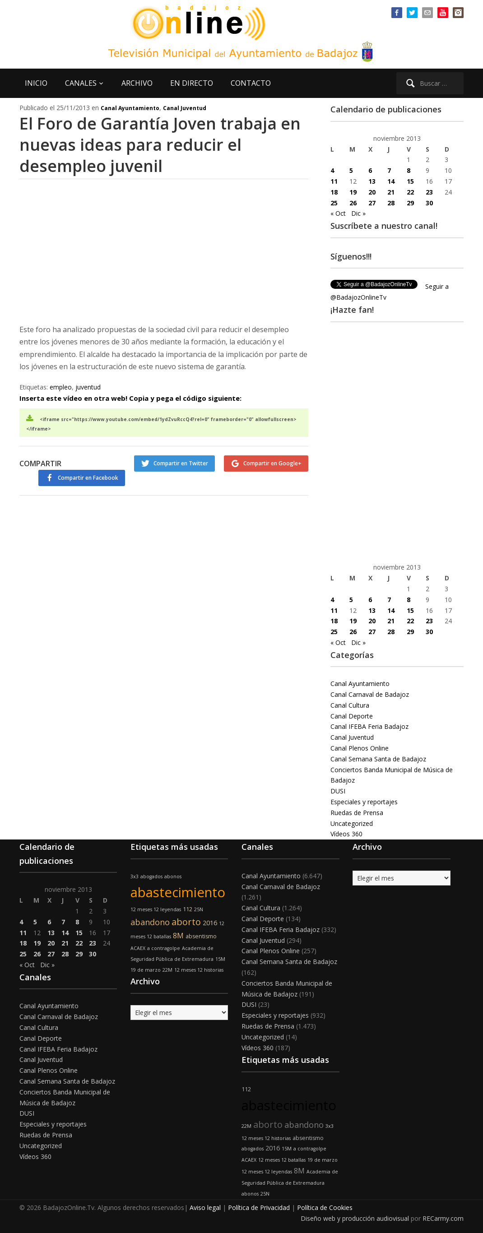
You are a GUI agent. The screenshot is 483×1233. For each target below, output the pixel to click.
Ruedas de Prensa (356, 812)
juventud (88, 387)
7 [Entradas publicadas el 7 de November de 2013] (389, 170)
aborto (186, 922)
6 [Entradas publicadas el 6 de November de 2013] (370, 170)
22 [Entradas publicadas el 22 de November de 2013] (410, 192)
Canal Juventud (184, 108)
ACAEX (137, 948)
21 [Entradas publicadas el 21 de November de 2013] (391, 192)
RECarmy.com (443, 1218)
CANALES (81, 83)
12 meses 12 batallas (282, 1160)
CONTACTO (251, 83)
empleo (61, 387)
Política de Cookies (325, 1207)
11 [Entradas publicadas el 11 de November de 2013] (334, 181)
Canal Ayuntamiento (130, 108)
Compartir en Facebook (88, 478)
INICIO (36, 83)
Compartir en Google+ (272, 463)
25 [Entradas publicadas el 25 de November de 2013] (334, 203)
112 (187, 909)
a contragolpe (163, 948)
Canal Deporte (351, 716)
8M (178, 936)
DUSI (337, 791)
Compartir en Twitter (180, 463)
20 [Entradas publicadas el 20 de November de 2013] (372, 192)
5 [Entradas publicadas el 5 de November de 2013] (351, 170)
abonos (172, 876)
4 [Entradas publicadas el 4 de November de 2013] (332, 170)
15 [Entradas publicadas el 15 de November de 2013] (410, 181)
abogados (151, 876)
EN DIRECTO (191, 83)
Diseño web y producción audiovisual (355, 1218)
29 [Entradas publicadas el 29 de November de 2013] (410, 203)
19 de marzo (145, 970)
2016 (210, 922)
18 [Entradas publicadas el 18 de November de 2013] (334, 192)
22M (167, 970)
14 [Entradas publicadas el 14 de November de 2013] (391, 181)
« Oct (338, 213)
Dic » (358, 213)
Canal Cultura (349, 705)
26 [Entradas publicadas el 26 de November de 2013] (353, 203)
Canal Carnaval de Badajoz (369, 694)
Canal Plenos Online (359, 748)
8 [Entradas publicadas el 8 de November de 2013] (408, 170)
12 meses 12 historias (198, 970)
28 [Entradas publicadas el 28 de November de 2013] (391, 203)
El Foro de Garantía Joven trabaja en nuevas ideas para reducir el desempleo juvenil (160, 144)
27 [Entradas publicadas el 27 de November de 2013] (372, 203)
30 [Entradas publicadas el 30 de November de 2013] (429, 203)
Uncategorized (351, 823)
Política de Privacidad (259, 1207)
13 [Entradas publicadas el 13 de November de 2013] (372, 181)
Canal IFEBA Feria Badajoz (369, 726)
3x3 (134, 876)
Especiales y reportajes (364, 801)
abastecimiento (177, 892)
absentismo (201, 936)
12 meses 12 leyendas (155, 909)
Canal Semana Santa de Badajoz (378, 759)
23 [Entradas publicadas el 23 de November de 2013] (429, 192)
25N (198, 909)
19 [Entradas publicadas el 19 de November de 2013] (353, 192)
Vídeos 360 (346, 834)
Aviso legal (205, 1207)
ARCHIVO (137, 83)
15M (220, 959)
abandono (150, 922)
